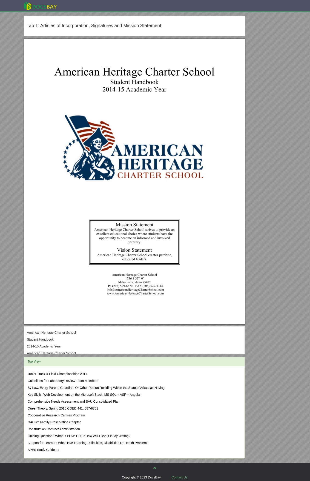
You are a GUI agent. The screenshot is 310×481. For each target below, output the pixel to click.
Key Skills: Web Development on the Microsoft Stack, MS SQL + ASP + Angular (84, 394)
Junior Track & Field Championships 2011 (57, 374)
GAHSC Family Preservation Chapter (54, 422)
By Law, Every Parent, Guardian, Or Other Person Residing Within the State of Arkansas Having (96, 388)
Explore (75, 6)
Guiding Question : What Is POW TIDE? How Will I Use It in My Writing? (79, 436)
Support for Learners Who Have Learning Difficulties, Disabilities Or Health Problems (88, 443)
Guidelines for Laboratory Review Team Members (63, 381)
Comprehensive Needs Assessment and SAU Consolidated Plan (73, 401)
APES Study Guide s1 (43, 450)
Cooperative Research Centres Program (56, 415)
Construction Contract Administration (54, 429)
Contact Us (179, 477)
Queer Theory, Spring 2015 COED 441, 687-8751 (63, 408)
